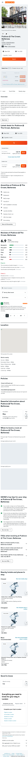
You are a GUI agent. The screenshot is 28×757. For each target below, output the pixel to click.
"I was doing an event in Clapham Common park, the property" (13, 278)
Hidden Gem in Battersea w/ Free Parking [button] (11, 597)
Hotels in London (8, 718)
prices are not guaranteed (7, 736)
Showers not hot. (7, 275)
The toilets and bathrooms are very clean (13, 267)
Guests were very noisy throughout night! (13, 281)
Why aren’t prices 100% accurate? (14, 746)
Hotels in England (20, 754)
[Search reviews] (15, 288)
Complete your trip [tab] (8, 703)
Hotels (13, 753)
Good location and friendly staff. (11, 269)
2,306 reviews (11, 46)
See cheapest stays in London (22, 608)
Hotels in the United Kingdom (9, 754)
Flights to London (8, 712)
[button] (2, 2)
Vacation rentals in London (10, 720)
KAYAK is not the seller (14, 740)
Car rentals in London (9, 714)
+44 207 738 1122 (6, 44)
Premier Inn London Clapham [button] (8, 626)
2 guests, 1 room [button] (7, 55)
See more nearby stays (21, 579)
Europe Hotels (19, 753)
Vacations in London (8, 716)
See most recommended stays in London (21, 638)
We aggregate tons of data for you (14, 743)
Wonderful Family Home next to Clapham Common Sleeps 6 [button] (13, 658)
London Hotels (6, 756)
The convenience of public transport (12, 265)
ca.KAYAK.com (7, 753)
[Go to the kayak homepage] (9, 2)
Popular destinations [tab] (20, 703)
